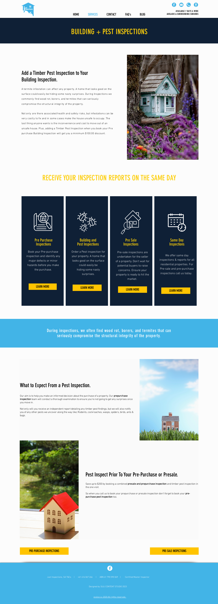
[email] (181, 4)
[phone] (188, 4)
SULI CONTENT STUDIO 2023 (114, 586)
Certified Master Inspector (137, 577)
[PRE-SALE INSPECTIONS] (174, 551)
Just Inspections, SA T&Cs (59, 577)
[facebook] (174, 4)
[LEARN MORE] (43, 286)
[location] (195, 4)
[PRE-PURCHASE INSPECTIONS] (44, 551)
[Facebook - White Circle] (109, 568)
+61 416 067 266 (85, 577)
